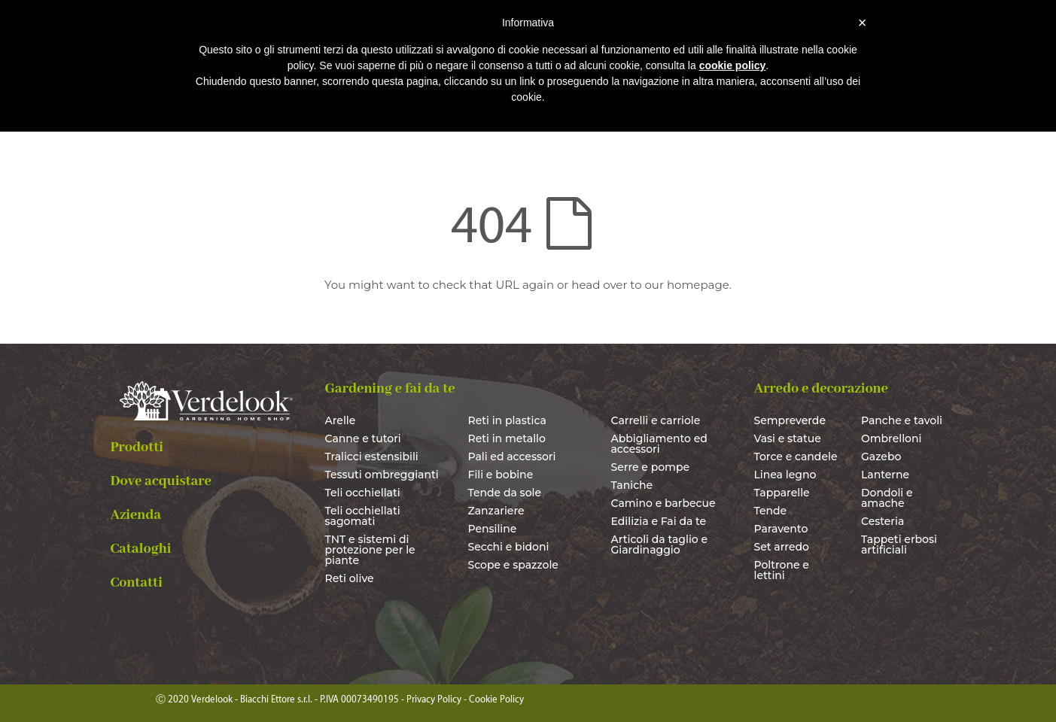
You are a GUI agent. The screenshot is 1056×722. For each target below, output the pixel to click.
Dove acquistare (161, 481)
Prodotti (137, 447)
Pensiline (492, 528)
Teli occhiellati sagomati (362, 515)
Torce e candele (796, 456)
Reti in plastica (507, 420)
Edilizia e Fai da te (659, 521)
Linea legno (785, 474)
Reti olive (349, 578)
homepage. (699, 285)
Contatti (137, 582)
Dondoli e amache (887, 497)
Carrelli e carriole (656, 420)
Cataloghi (141, 549)
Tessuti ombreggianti (382, 474)
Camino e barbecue (663, 503)
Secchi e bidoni (508, 547)
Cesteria (882, 521)
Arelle (340, 420)
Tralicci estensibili (371, 456)
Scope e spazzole (513, 565)
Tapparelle (782, 492)
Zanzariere (496, 510)
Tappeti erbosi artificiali (899, 544)
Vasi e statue (787, 438)
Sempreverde (790, 420)
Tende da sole (505, 492)
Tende (770, 510)
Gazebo (881, 456)
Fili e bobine (501, 474)
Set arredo (781, 547)
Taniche (632, 485)
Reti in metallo (507, 438)
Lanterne (885, 474)
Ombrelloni (891, 438)
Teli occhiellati (362, 492)
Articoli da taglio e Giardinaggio (659, 544)
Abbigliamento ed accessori (659, 443)
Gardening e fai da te (390, 388)
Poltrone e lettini (781, 570)
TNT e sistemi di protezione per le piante (370, 550)
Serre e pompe (650, 467)
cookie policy (732, 65)
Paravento (781, 528)
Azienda (136, 515)
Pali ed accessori (512, 456)
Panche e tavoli (901, 420)
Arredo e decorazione (821, 388)
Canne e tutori (363, 438)
